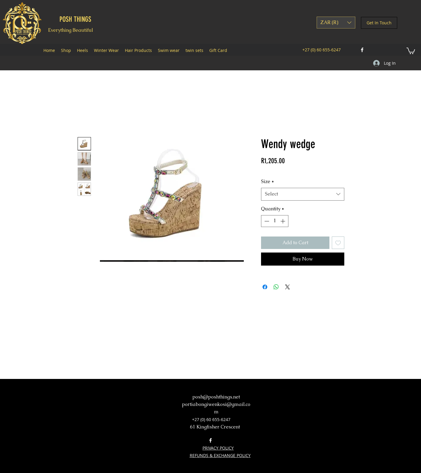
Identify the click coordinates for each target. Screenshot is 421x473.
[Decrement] (266, 221)
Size (267, 181)
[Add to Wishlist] (338, 242)
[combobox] (302, 194)
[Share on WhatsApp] (276, 287)
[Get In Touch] (379, 23)
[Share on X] (287, 287)
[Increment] (283, 221)
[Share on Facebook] (264, 287)
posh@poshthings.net (216, 397)
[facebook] (362, 50)
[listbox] (336, 22)
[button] (336, 22)
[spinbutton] (274, 221)
